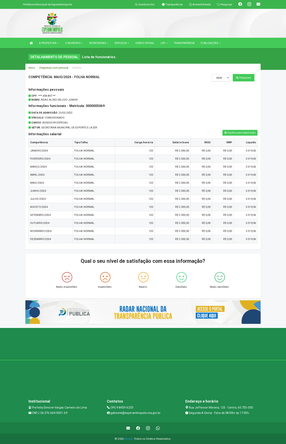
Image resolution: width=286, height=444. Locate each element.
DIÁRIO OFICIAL (145, 43)
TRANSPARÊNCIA (184, 43)
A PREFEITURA (49, 43)
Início (31, 67)
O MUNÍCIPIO (74, 43)
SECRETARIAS (98, 43)
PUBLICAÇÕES (211, 43)
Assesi (128, 438)
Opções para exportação (240, 132)
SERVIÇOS (122, 43)
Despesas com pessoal (53, 67)
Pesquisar (243, 77)
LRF (164, 43)
